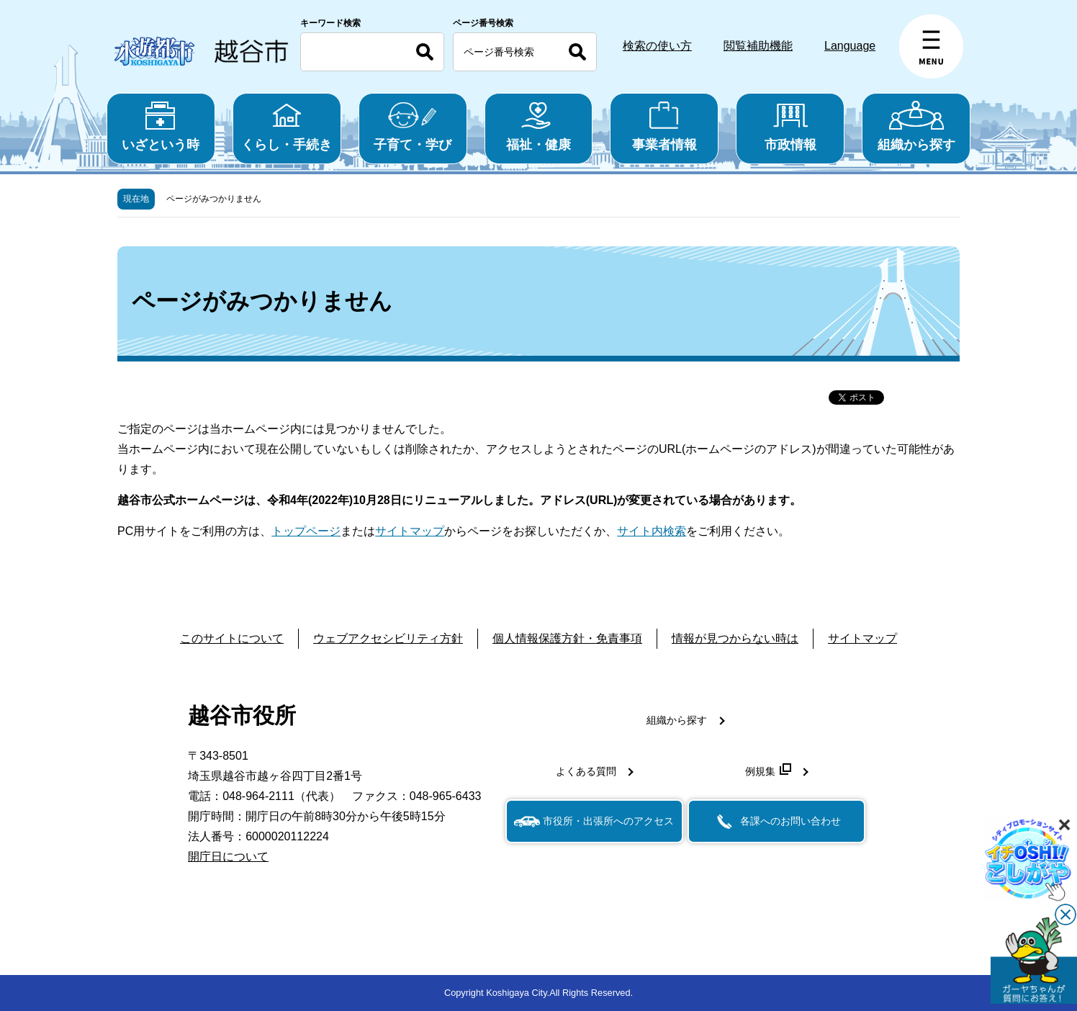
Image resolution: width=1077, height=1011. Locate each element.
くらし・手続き (287, 126)
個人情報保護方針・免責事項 (567, 638)
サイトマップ (409, 531)
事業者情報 (664, 126)
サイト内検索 (651, 531)
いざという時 (161, 126)
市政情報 (790, 126)
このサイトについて (232, 638)
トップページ (306, 531)
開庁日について (228, 856)
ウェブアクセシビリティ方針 (388, 638)
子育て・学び (413, 126)
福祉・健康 (539, 126)
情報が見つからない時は (735, 638)
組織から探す (916, 126)
